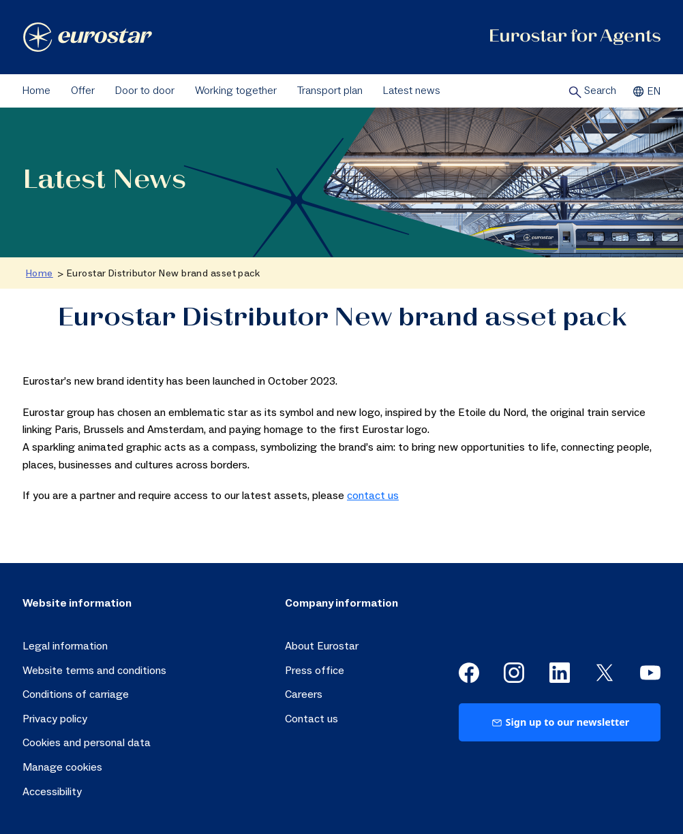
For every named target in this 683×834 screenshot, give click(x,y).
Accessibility (52, 792)
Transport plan (330, 90)
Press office (314, 670)
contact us (373, 495)
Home (36, 90)
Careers (303, 694)
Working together (236, 90)
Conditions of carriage (75, 694)
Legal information (65, 646)
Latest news (411, 90)
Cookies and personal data (86, 743)
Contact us (311, 719)
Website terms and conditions (94, 670)
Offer (83, 90)
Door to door (144, 90)
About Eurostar (322, 646)
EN (645, 91)
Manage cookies (62, 767)
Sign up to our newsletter (560, 722)
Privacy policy (54, 719)
